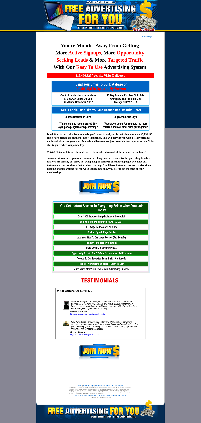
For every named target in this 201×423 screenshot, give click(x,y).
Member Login (147, 37)
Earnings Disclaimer (98, 395)
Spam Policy (110, 395)
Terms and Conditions (82, 395)
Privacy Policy (121, 395)
